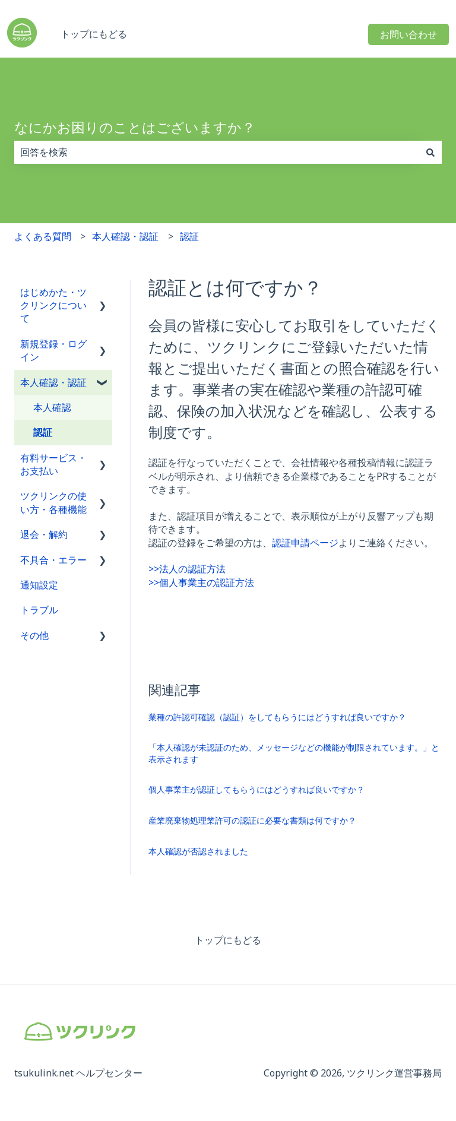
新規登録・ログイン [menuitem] (53, 350)
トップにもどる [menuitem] (228, 939)
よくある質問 (42, 236)
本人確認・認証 (125, 236)
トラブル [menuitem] (39, 609)
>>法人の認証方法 (187, 568)
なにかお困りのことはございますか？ (134, 127)
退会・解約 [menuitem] (44, 534)
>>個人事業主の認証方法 (201, 582)
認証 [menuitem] (42, 432)
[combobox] (216, 152)
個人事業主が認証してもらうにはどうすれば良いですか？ (256, 789)
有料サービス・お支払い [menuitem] (53, 464)
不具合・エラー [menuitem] (53, 559)
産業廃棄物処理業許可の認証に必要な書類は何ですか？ (252, 820)
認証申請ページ (305, 542)
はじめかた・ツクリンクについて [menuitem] (53, 305)
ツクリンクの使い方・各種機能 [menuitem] (53, 502)
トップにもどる (94, 33)
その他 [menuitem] (34, 635)
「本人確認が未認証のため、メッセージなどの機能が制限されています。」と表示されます (293, 753)
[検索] (430, 152)
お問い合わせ (408, 34)
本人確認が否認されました (198, 851)
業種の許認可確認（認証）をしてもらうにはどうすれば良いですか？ (277, 717)
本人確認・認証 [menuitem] (53, 382)
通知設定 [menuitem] (39, 584)
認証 (189, 236)
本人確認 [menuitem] (52, 407)
